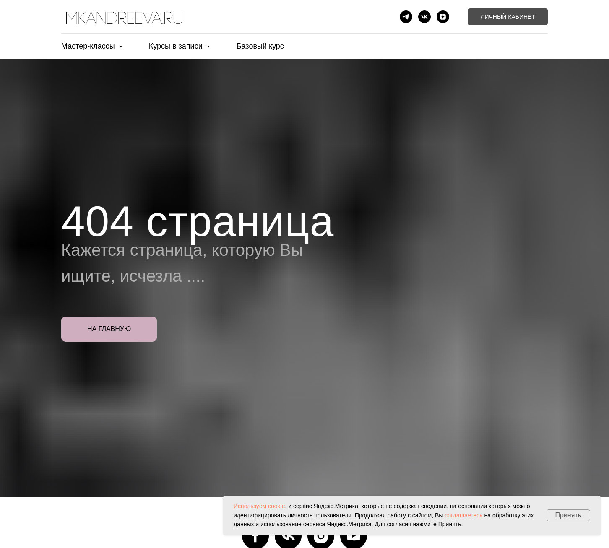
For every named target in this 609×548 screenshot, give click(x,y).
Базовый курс (260, 46)
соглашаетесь (463, 515)
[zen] (443, 16)
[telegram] (406, 16)
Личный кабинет (508, 16)
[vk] (424, 16)
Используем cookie (259, 506)
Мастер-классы (89, 46)
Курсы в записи (177, 46)
